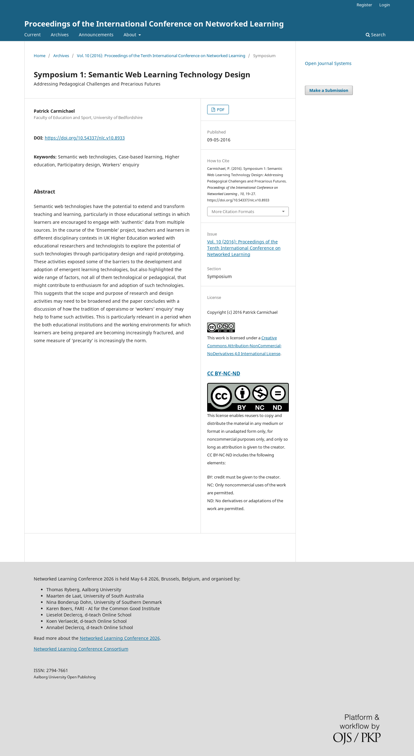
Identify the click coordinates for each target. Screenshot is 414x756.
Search (376, 35)
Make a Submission (328, 90)
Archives (60, 35)
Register (364, 5)
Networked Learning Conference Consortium (81, 649)
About (130, 35)
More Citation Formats (233, 211)
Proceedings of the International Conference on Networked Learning (154, 23)
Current (32, 35)
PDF (220, 109)
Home (39, 55)
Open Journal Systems (328, 63)
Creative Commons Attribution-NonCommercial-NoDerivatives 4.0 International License (244, 345)
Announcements (96, 35)
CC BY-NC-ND (223, 373)
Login (384, 5)
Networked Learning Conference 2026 (120, 638)
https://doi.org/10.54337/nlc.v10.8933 (85, 138)
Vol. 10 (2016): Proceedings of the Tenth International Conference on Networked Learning (161, 55)
